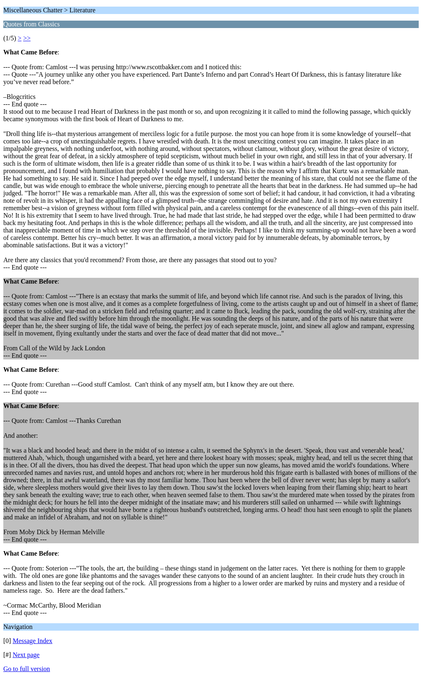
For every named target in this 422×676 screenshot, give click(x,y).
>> (26, 38)
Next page (26, 654)
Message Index (32, 640)
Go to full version (26, 668)
